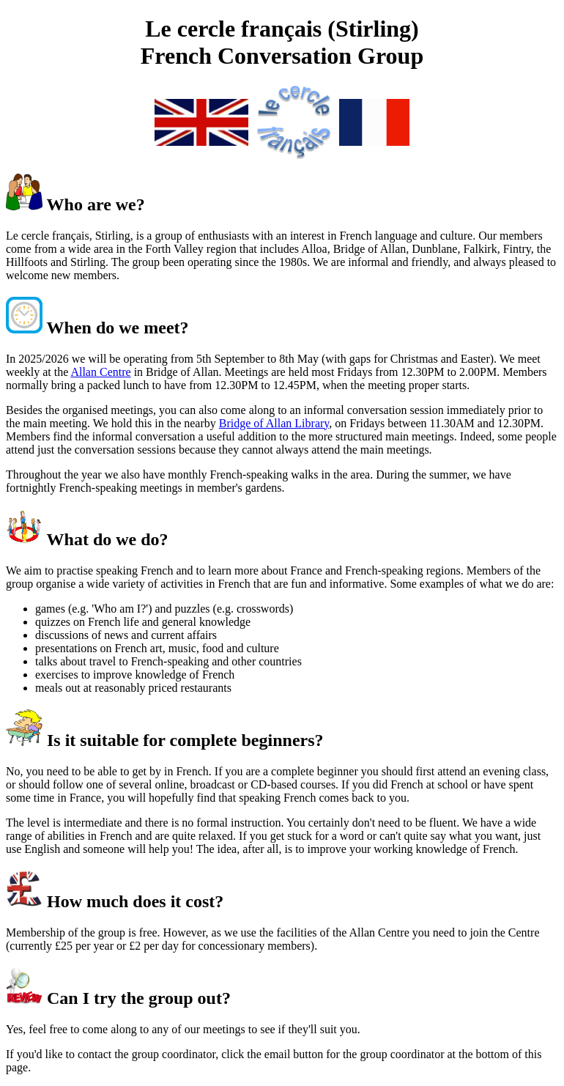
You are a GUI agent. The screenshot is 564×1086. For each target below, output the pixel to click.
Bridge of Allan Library (274, 423)
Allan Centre (100, 372)
